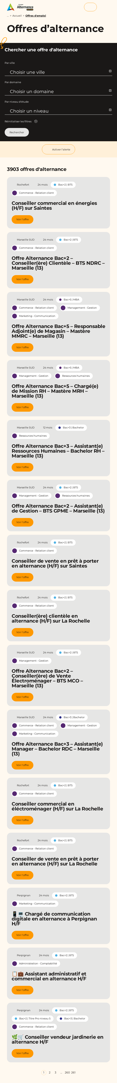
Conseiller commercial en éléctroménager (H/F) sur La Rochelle (57, 806)
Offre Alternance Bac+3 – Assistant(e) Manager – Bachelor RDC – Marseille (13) (57, 749)
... (8, 15)
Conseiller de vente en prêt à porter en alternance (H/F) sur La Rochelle (55, 861)
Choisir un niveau (60, 111)
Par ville (10, 62)
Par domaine (13, 82)
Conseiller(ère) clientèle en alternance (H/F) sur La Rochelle (51, 618)
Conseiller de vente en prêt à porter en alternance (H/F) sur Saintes (55, 563)
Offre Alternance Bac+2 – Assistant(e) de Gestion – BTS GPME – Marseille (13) (58, 508)
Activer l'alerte (58, 149)
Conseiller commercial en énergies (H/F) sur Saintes (54, 205)
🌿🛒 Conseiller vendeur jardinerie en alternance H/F (57, 1039)
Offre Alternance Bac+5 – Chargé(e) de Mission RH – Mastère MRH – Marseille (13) (55, 391)
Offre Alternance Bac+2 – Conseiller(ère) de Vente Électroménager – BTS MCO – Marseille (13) (47, 678)
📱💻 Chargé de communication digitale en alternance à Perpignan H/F (54, 919)
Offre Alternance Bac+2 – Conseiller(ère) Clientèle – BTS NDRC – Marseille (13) (58, 263)
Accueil (17, 15)
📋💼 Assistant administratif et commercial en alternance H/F (49, 976)
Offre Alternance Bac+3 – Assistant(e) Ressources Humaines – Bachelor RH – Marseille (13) (58, 451)
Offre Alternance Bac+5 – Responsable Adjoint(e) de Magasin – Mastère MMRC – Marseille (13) (58, 331)
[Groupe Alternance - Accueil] (22, 7)
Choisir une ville (60, 72)
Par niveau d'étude (17, 101)
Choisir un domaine (60, 91)
